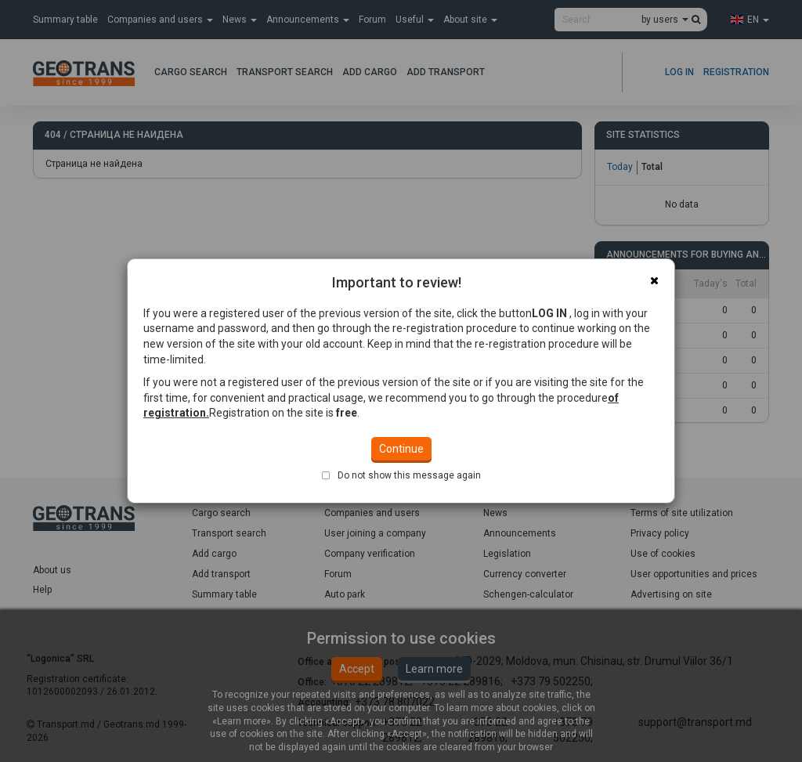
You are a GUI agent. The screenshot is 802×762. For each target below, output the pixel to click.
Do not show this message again (409, 475)
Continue (401, 448)
